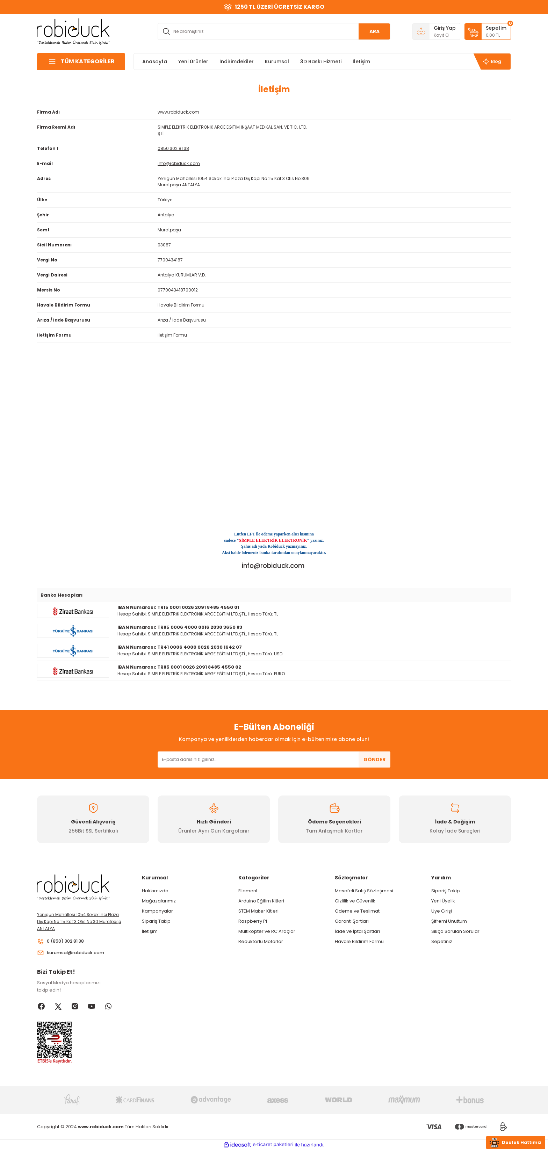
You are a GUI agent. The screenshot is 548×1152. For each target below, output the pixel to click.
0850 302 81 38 (173, 148)
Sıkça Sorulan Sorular (455, 931)
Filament (248, 890)
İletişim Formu (172, 335)
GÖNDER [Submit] (374, 759)
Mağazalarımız (159, 901)
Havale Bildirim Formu (181, 305)
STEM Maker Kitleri (258, 911)
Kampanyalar (157, 911)
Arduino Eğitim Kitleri (261, 901)
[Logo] (73, 31)
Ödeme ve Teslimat (357, 911)
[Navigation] (81, 61)
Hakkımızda (155, 890)
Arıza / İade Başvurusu (182, 320)
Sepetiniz (441, 941)
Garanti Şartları (352, 921)
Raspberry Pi (252, 921)
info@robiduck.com (179, 163)
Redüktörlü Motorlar (260, 941)
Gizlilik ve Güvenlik (355, 901)
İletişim (150, 931)
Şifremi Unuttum (449, 921)
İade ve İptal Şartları (357, 931)
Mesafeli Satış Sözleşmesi (364, 890)
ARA (374, 31)
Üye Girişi (441, 911)
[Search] (274, 31)
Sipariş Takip (156, 921)
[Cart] (487, 31)
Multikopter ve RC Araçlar (266, 931)
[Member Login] (436, 31)
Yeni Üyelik (443, 901)
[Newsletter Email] (274, 759)
